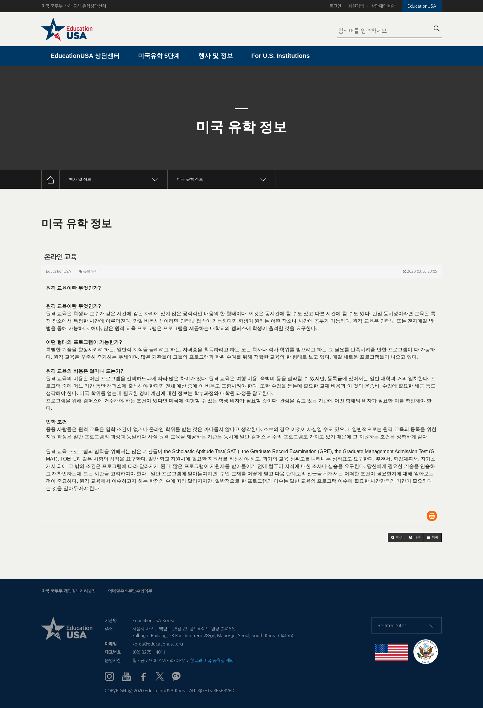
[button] (397, 537)
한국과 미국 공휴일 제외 (212, 660)
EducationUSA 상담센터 (85, 55)
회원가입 (356, 6)
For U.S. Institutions (280, 55)
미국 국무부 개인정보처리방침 (68, 591)
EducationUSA (422, 6)
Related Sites (406, 625)
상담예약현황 (383, 6)
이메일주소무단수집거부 (130, 591)
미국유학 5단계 (159, 55)
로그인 (335, 6)
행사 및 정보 (215, 55)
